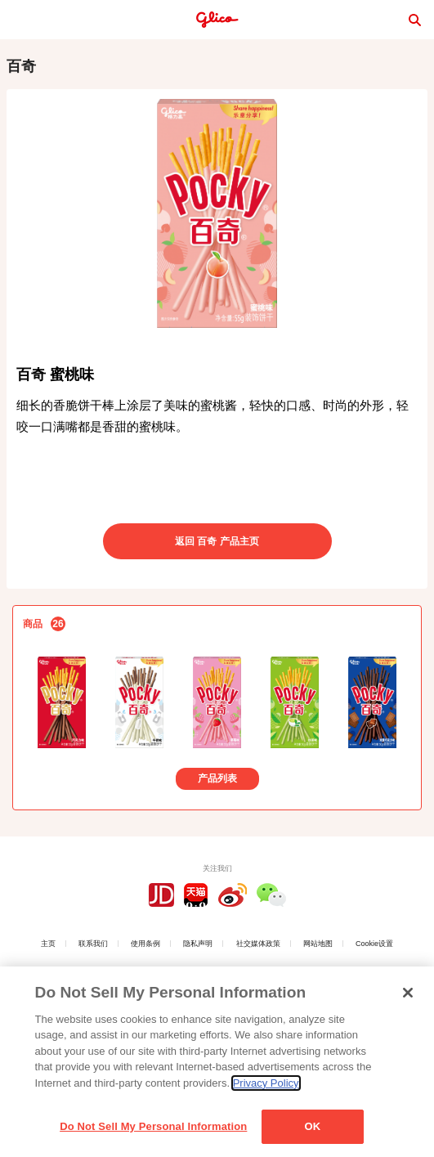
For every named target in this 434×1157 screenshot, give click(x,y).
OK (312, 1126)
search (414, 19)
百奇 (21, 66)
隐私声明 (198, 944)
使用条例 (145, 944)
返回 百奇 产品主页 (217, 541)
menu (19, 19)
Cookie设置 (374, 944)
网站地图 (318, 944)
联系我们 (93, 944)
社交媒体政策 (258, 944)
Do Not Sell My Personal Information (153, 1126)
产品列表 (217, 778)
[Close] (408, 993)
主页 (48, 944)
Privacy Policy (266, 1083)
